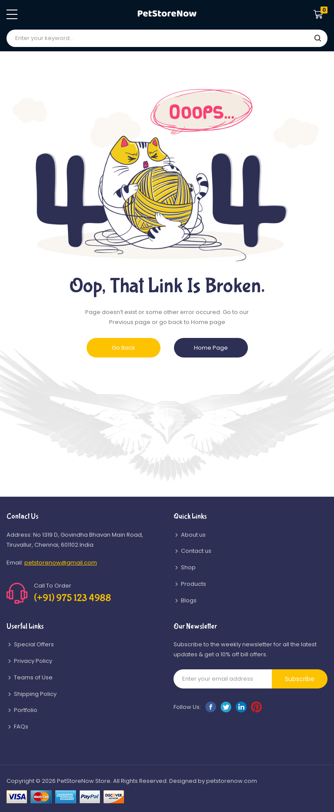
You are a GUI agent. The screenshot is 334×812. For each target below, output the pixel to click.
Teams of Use (33, 677)
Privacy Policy (33, 661)
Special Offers (34, 644)
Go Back (123, 348)
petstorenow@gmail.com (60, 562)
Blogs (189, 600)
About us (193, 535)
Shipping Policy (35, 694)
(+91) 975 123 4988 (72, 598)
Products (193, 584)
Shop (188, 567)
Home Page (211, 348)
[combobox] (167, 38)
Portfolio (25, 710)
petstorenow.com (231, 781)
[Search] (317, 38)
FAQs (21, 726)
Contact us (196, 551)
